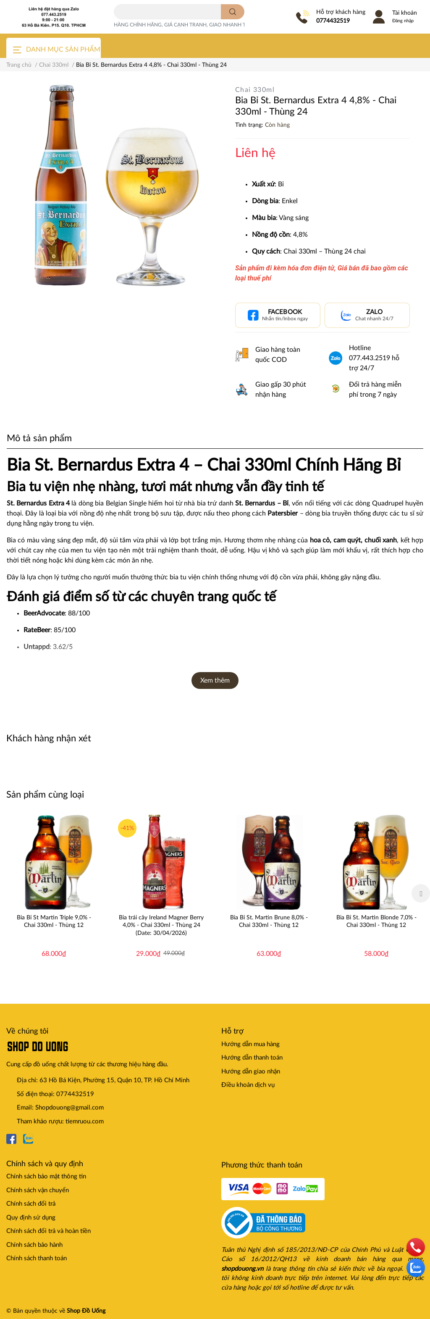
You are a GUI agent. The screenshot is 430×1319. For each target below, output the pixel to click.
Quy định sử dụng (30, 1217)
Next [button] (421, 893)
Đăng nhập (403, 20)
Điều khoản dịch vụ (248, 1085)
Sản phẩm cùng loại (45, 794)
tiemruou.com (85, 1121)
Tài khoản (404, 13)
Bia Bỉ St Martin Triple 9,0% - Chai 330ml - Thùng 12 (54, 921)
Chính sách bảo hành (34, 1245)
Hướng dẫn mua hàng (250, 1044)
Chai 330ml (255, 89)
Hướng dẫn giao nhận (250, 1071)
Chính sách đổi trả (30, 1204)
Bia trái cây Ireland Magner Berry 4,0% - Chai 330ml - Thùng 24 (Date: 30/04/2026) (161, 925)
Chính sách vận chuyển (37, 1190)
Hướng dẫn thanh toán (252, 1058)
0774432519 (333, 21)
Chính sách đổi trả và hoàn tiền (48, 1231)
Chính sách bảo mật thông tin (46, 1176)
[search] (233, 11)
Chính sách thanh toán (36, 1258)
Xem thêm (215, 680)
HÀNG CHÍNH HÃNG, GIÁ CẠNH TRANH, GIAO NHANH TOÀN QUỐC (194, 24)
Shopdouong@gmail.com (69, 1107)
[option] (54, 893)
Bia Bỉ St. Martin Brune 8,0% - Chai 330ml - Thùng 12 (269, 921)
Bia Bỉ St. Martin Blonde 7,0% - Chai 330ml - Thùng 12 (376, 921)
